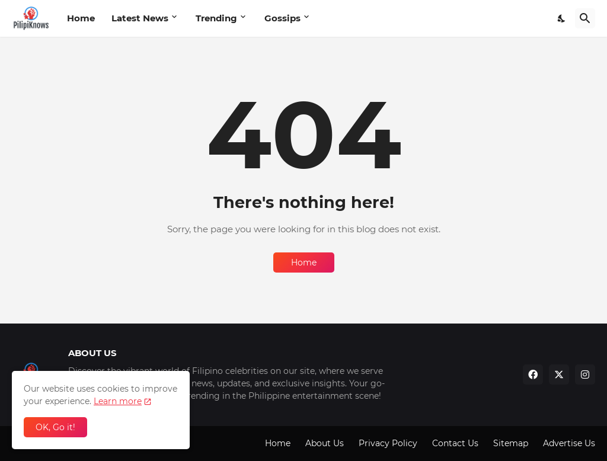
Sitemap (510, 443)
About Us (324, 443)
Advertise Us (569, 443)
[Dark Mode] (562, 18)
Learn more (118, 401)
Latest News (139, 18)
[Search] (585, 18)
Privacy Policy (388, 443)
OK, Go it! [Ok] (55, 427)
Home (81, 18)
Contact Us (455, 443)
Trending (216, 18)
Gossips (282, 18)
